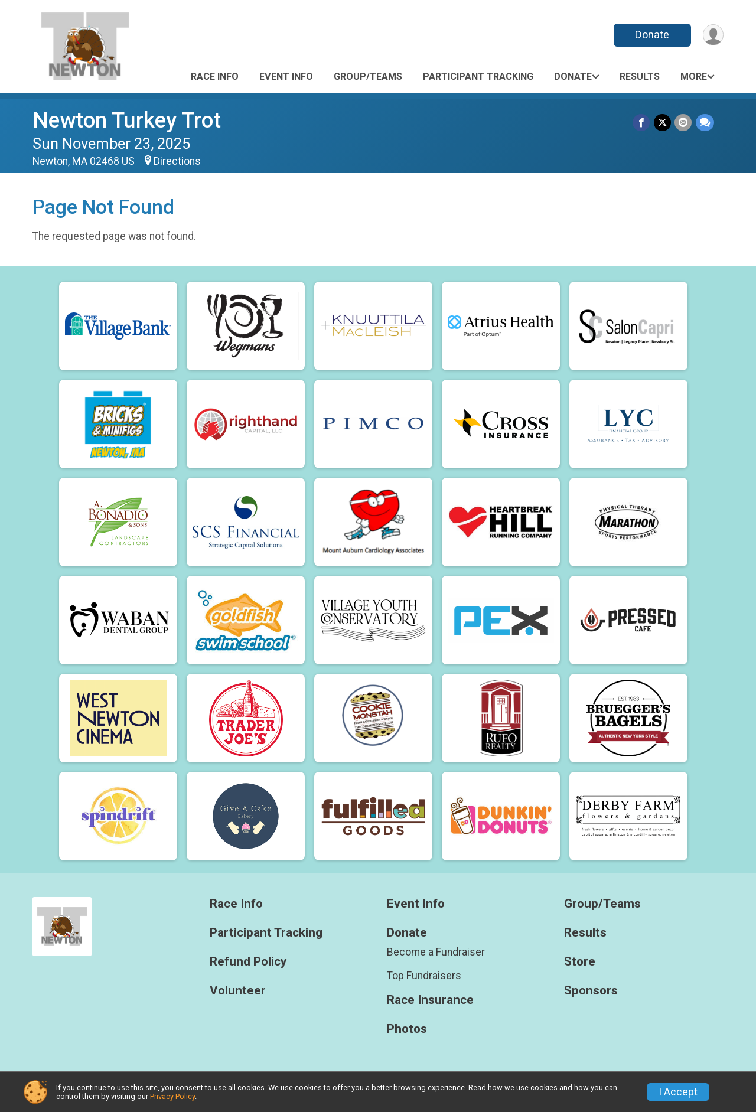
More (693, 76)
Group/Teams (368, 76)
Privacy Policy (172, 1096)
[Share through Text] (705, 122)
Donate (651, 34)
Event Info (286, 76)
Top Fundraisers (424, 975)
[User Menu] (713, 35)
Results (640, 76)
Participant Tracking (478, 76)
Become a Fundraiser (436, 952)
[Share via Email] (683, 122)
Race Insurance (430, 1000)
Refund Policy (248, 961)
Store (579, 961)
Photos (407, 1029)
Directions (177, 161)
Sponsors (591, 990)
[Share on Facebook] (642, 122)
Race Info (215, 76)
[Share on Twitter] (663, 122)
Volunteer (238, 990)
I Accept (678, 1092)
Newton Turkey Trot (126, 120)
